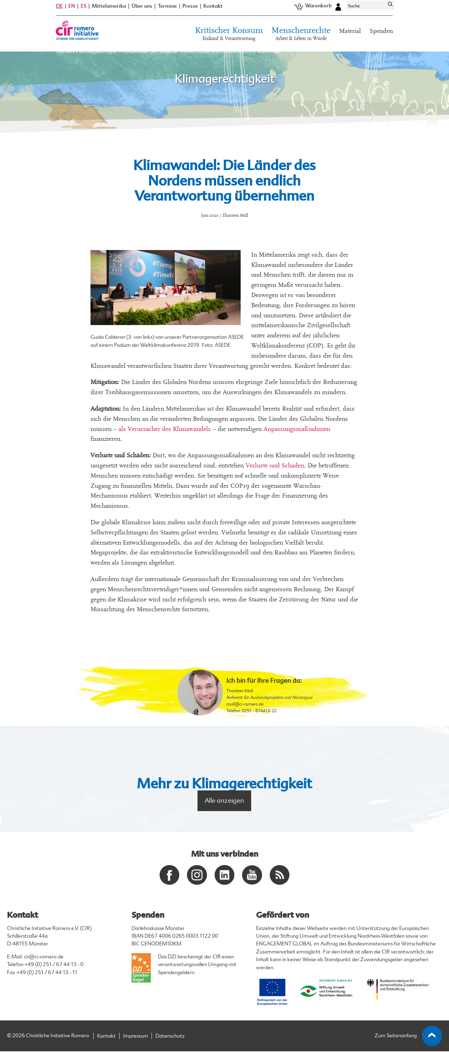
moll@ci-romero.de (244, 704)
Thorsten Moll (239, 690)
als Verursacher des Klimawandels (165, 429)
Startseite (65, 55)
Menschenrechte (301, 38)
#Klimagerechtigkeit (98, 55)
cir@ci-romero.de (43, 957)
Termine (167, 10)
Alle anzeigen (224, 800)
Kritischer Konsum (229, 38)
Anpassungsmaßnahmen (296, 429)
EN (71, 10)
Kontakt (213, 10)
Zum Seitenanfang (408, 1036)
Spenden (381, 35)
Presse (190, 10)
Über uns (142, 10)
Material (350, 35)
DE (59, 10)
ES (83, 10)
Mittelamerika (109, 10)
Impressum (135, 1037)
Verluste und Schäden (275, 465)
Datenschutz (170, 1037)
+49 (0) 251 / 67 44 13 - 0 (54, 965)
